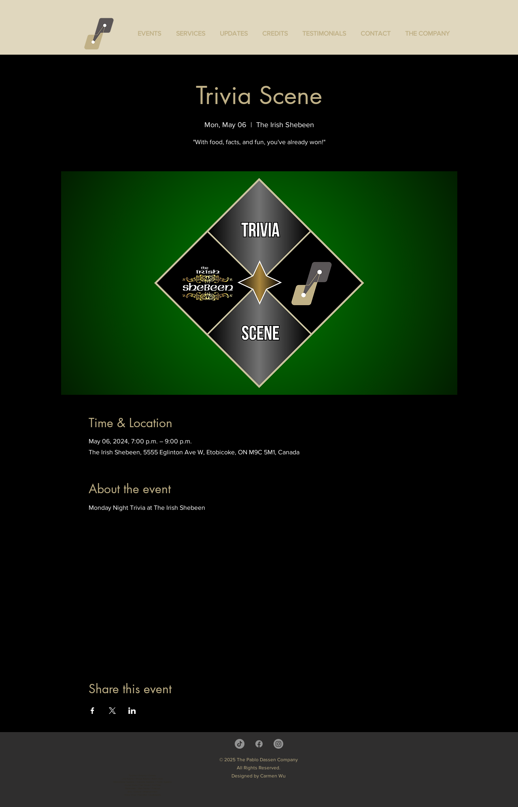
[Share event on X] (112, 710)
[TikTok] (239, 744)
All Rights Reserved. (258, 768)
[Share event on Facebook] (92, 710)
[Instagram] (278, 744)
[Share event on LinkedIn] (132, 710)
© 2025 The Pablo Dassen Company (258, 759)
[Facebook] (259, 744)
